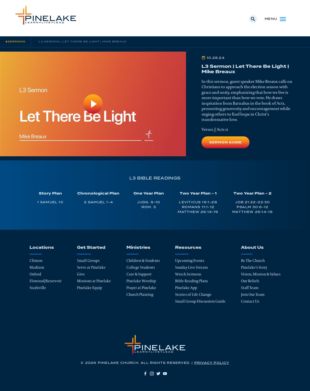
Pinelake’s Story (254, 267)
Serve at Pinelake (91, 267)
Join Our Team (252, 294)
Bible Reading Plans (191, 280)
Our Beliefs (250, 280)
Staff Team (249, 287)
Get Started (91, 247)
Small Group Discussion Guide (200, 301)
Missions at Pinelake (94, 280)
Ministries (138, 247)
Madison (37, 267)
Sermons (16, 42)
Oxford (35, 274)
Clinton (36, 260)
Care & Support (139, 274)
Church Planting (139, 294)
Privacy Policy (211, 363)
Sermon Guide (225, 142)
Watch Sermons (188, 274)
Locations (42, 247)
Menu (276, 19)
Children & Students (143, 260)
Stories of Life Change (193, 294)
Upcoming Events (189, 260)
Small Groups (88, 260)
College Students (140, 267)
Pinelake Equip (89, 287)
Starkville (38, 287)
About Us (252, 247)
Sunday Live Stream (191, 267)
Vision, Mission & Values (260, 274)
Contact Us (250, 301)
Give (81, 274)
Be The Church (253, 260)
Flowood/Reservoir (46, 280)
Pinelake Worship (141, 280)
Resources (188, 247)
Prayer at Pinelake (141, 287)
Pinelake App (186, 287)
